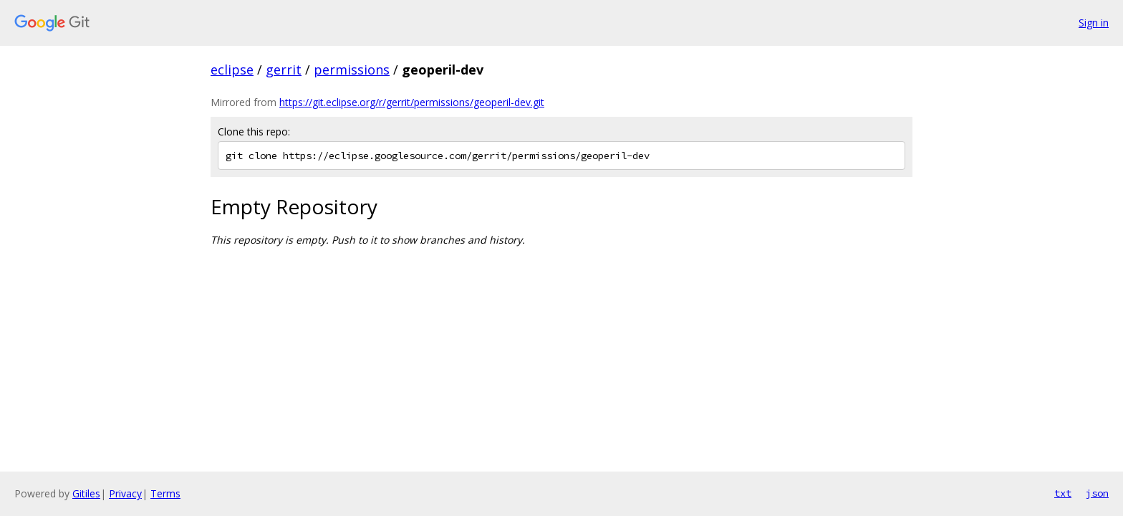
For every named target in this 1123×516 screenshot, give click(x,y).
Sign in (1094, 22)
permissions (352, 69)
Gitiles (86, 493)
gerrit (284, 69)
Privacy (125, 493)
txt (1062, 493)
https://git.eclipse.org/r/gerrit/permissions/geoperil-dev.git (411, 102)
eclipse (232, 69)
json (1097, 493)
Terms (165, 493)
